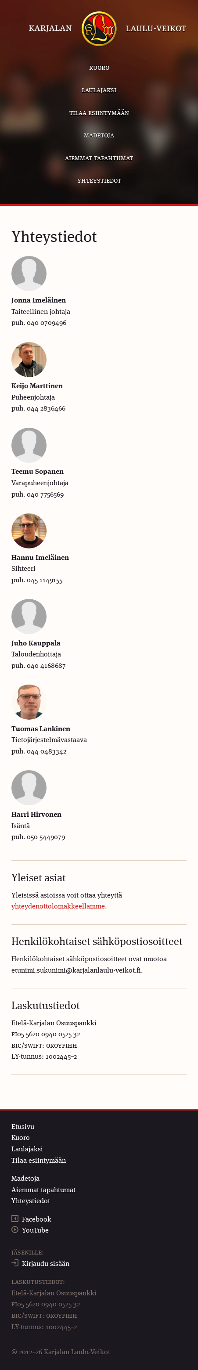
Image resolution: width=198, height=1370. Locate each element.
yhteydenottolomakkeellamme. (59, 906)
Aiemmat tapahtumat (99, 158)
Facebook (36, 1219)
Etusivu (22, 1127)
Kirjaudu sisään (45, 1264)
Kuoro (99, 68)
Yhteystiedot (99, 180)
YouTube (35, 1230)
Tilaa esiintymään (99, 113)
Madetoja (99, 135)
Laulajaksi (99, 90)
